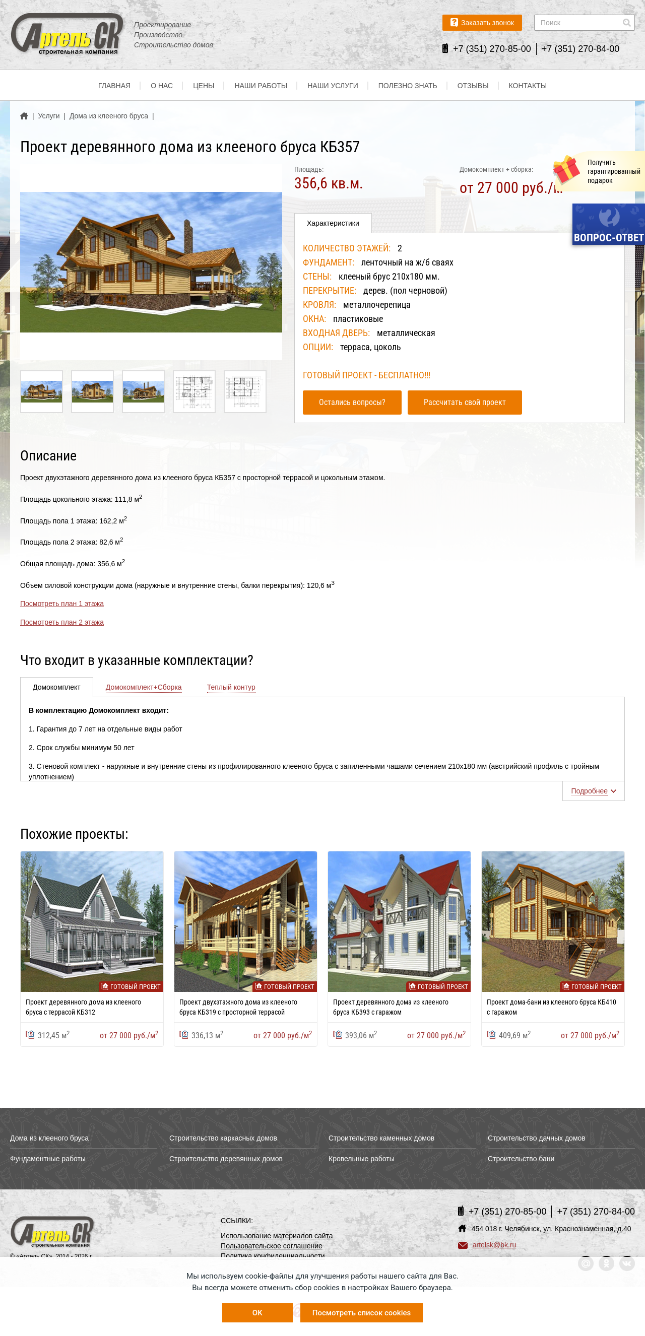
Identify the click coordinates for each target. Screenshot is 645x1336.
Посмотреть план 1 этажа (62, 603)
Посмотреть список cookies (361, 1312)
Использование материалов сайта (277, 1236)
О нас (162, 86)
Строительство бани (521, 1159)
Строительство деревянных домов (226, 1159)
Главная (114, 86)
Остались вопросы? (352, 402)
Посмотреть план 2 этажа (62, 622)
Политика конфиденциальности (273, 1256)
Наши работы (260, 86)
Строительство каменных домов (381, 1138)
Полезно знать (407, 86)
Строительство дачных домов (537, 1138)
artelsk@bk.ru (487, 1245)
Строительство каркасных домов (223, 1138)
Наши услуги (332, 86)
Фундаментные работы (48, 1159)
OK (257, 1312)
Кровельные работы (362, 1159)
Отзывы (473, 86)
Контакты (528, 86)
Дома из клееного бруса (49, 1138)
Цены (203, 86)
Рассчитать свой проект (465, 402)
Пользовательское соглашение (271, 1246)
